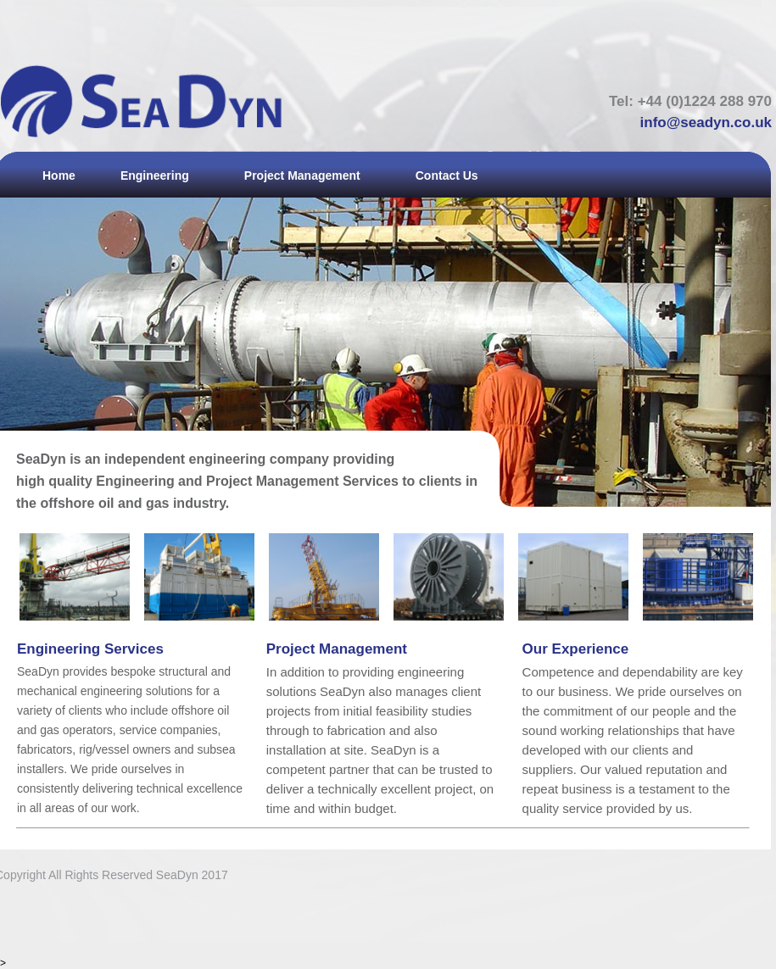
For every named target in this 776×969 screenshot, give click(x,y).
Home (58, 175)
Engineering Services (90, 649)
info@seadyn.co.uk (706, 122)
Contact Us (447, 175)
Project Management (302, 175)
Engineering (154, 175)
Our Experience (575, 649)
